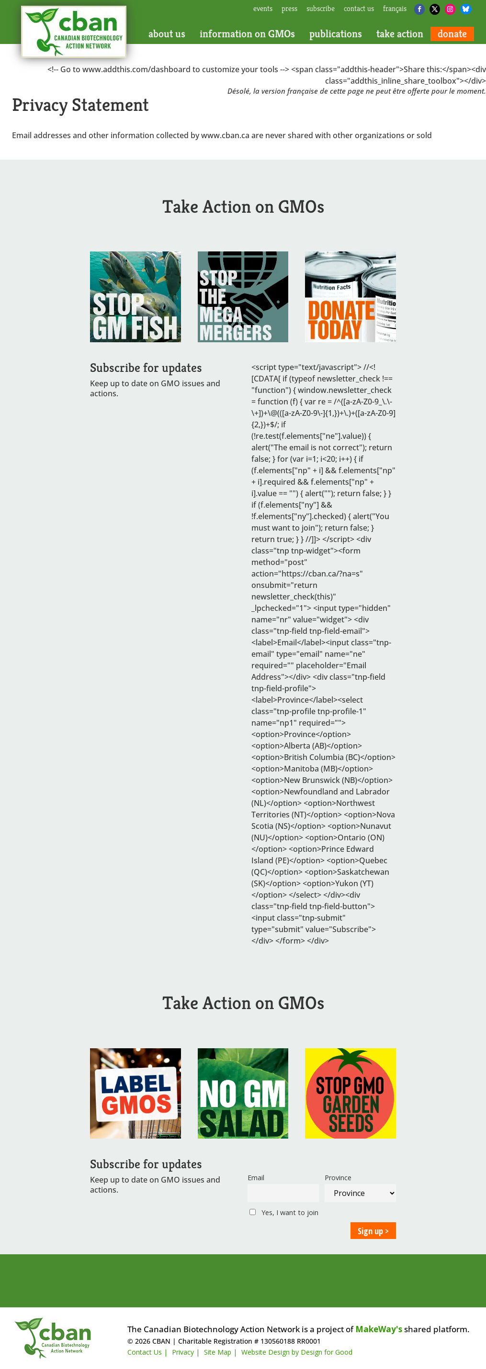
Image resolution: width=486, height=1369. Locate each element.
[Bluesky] (466, 9)
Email (256, 1177)
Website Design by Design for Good (296, 1352)
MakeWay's (378, 1329)
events (262, 9)
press (289, 9)
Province (338, 1177)
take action (399, 34)
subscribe (320, 9)
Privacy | (186, 1352)
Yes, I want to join (283, 1212)
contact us (359, 9)
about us (166, 34)
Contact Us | (147, 1352)
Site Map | (220, 1352)
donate (452, 34)
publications (335, 34)
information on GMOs (247, 34)
